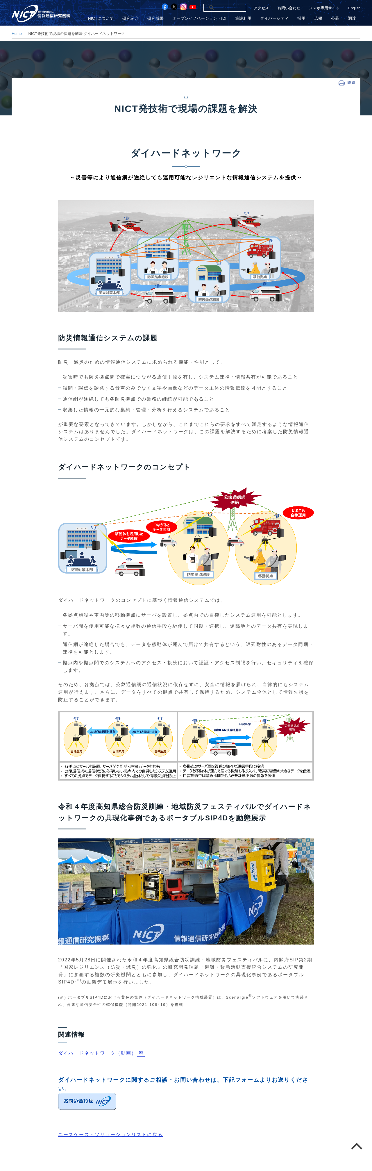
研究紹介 (130, 18)
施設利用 (243, 18)
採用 (301, 18)
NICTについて (101, 18)
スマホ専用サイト (324, 8)
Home (17, 33)
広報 (318, 18)
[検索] (218, 7)
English (354, 8)
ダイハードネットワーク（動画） (97, 1053)
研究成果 (155, 18)
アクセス (261, 8)
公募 (335, 18)
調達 (352, 18)
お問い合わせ (289, 8)
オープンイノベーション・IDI (199, 18)
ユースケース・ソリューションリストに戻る (110, 1134)
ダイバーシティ (274, 18)
